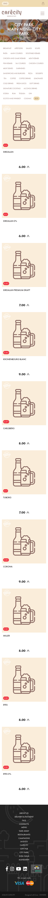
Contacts (24, 824)
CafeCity (24, 845)
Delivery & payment (24, 816)
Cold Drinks (8, 83)
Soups (37, 48)
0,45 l (6, 283)
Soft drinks (34, 83)
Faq (24, 820)
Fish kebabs (7, 63)
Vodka (6, 93)
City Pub (24, 848)
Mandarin (24, 859)
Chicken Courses (36, 63)
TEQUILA (22, 93)
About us (24, 813)
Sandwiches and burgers (14, 73)
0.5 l (5, 145)
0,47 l (6, 422)
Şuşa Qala (24, 856)
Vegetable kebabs (33, 53)
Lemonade (38, 78)
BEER (36, 98)
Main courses (17, 53)
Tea (5, 78)
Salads (29, 48)
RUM (14, 93)
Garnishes (20, 68)
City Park (24, 852)
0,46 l (6, 352)
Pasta (5, 53)
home (19, 38)
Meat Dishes (8, 68)
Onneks (42, 895)
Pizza (30, 73)
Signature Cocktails (12, 88)
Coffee (13, 78)
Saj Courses (20, 63)
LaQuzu (24, 841)
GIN (30, 93)
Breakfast (7, 48)
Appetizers (18, 48)
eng (5, 3)
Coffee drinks (25, 78)
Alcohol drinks (30, 88)
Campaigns (24, 838)
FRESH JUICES (21, 83)
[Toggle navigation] (43, 13)
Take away (24, 831)
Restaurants (24, 834)
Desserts (39, 73)
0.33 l (6, 560)
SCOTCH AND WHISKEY (12, 98)
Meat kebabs (34, 58)
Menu (24, 827)
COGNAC (27, 98)
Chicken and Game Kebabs (14, 58)
